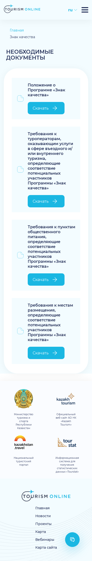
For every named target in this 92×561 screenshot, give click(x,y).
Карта (40, 532)
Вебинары (44, 540)
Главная (17, 30)
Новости (43, 516)
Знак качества (22, 37)
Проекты (43, 524)
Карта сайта (46, 547)
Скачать (45, 108)
